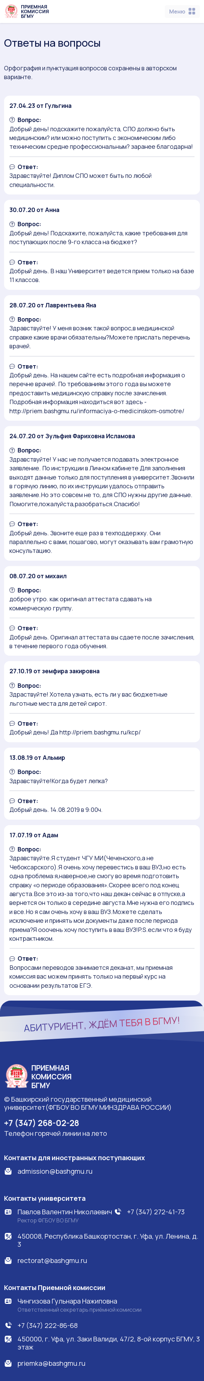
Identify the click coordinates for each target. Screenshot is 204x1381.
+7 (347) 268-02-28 (41, 1122)
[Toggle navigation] (182, 11)
